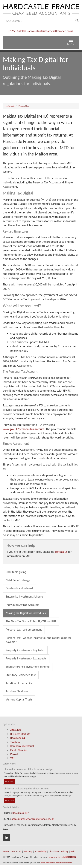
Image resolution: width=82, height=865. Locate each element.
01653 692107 (17, 31)
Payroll (14, 754)
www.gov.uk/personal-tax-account (23, 429)
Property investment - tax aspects (26, 658)
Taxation (15, 742)
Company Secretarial (22, 746)
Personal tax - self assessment (24, 629)
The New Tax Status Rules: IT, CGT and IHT (31, 621)
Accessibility (40, 851)
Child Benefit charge (18, 580)
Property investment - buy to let (25, 650)
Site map (28, 851)
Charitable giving (16, 572)
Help (73, 851)
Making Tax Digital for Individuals (26, 613)
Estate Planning (19, 750)
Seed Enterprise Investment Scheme (27, 666)
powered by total (62, 857)
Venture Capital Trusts (19, 699)
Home (6, 851)
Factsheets (10, 106)
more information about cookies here (56, 862)
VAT (12, 758)
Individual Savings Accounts (22, 605)
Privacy (64, 851)
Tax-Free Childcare (17, 691)
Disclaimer (54, 851)
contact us (61, 551)
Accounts (15, 729)
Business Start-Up (20, 734)
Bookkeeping (17, 738)
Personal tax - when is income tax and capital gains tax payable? (38, 640)
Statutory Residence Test (21, 675)
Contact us (16, 851)
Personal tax (24, 106)
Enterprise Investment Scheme (24, 596)
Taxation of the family (19, 683)
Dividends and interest (19, 588)
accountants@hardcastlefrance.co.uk (50, 31)
